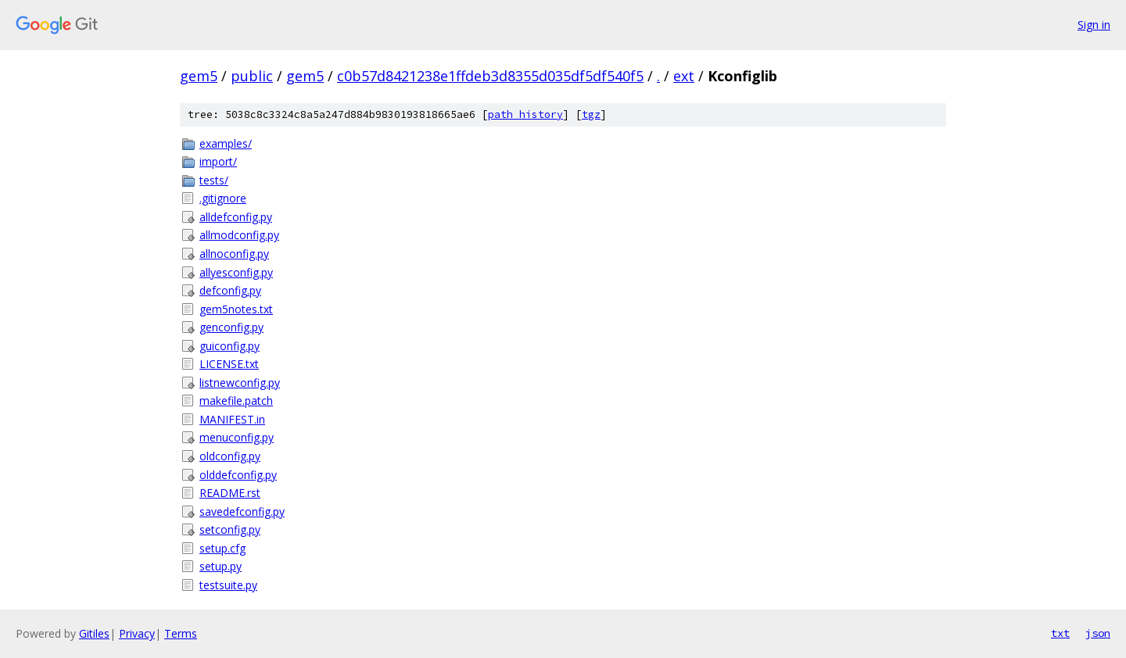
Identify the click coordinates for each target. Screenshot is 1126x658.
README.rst (229, 492)
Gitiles (94, 633)
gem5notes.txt (236, 309)
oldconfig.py (229, 456)
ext (683, 75)
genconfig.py (231, 327)
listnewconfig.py (239, 382)
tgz (591, 114)
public (252, 75)
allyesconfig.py (236, 272)
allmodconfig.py (239, 234)
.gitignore (222, 198)
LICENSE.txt (229, 363)
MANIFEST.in (232, 419)
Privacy (137, 633)
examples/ (225, 143)
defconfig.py (230, 290)
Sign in (1094, 24)
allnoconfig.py (234, 253)
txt (1060, 633)
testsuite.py (228, 585)
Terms (180, 633)
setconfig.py (229, 529)
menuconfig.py (236, 437)
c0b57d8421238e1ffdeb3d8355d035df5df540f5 (490, 75)
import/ (218, 161)
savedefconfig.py (242, 511)
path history (525, 114)
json (1097, 633)
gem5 (198, 75)
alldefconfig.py (235, 216)
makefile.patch (236, 400)
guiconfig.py (229, 345)
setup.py (220, 566)
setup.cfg (222, 548)
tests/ (213, 180)
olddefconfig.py (238, 474)
